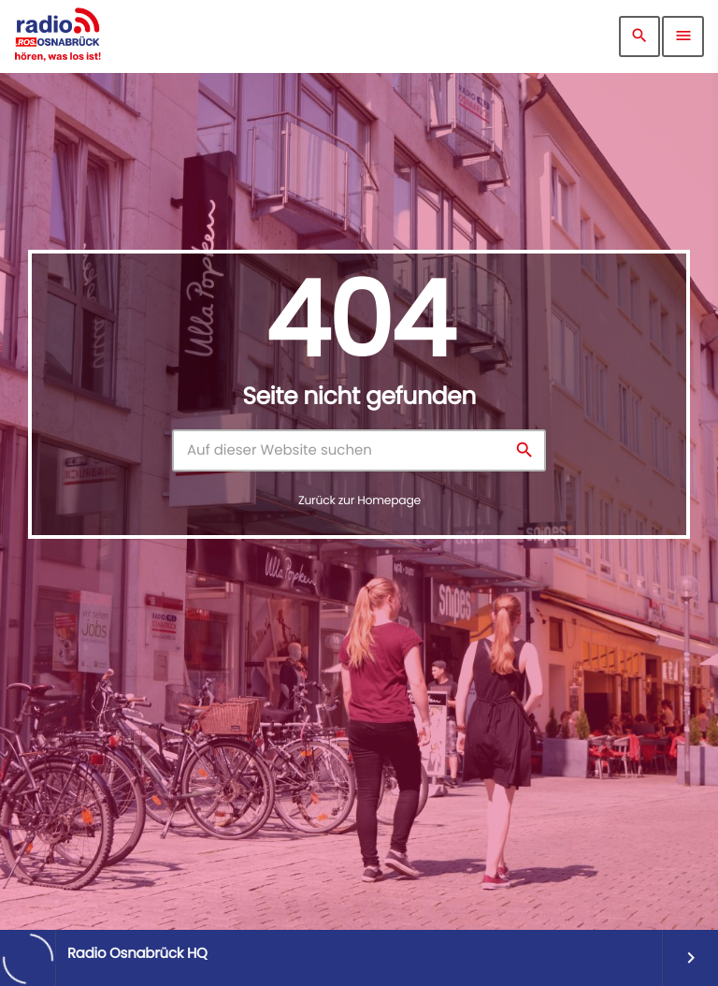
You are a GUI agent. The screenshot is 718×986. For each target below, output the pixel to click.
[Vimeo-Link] (57, 36)
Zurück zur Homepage (359, 501)
